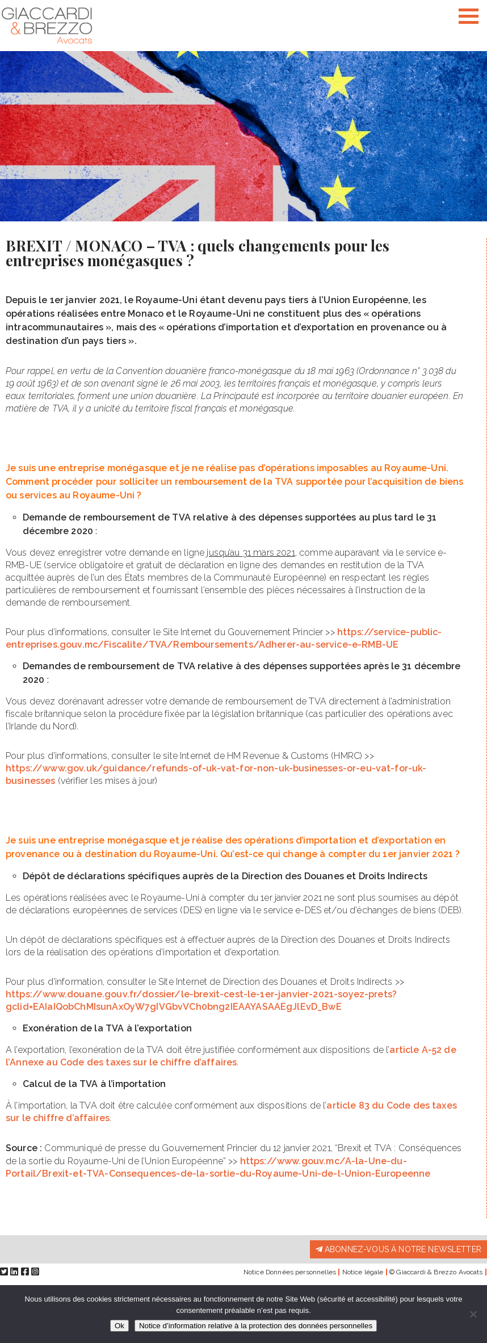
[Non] (472, 1314)
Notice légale (363, 1272)
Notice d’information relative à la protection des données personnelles (255, 1325)
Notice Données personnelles (290, 1272)
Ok (119, 1325)
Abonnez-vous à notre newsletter (398, 1249)
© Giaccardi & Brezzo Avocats (435, 1272)
